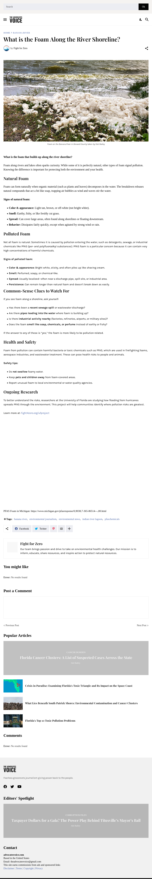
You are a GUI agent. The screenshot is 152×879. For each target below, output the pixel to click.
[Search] (71, 6)
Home (6, 33)
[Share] (147, 48)
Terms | (20, 868)
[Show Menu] (5, 20)
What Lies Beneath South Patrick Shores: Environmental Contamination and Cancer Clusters (81, 703)
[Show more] (69, 528)
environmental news (69, 519)
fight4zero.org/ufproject (35, 413)
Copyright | (29, 868)
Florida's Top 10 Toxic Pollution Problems (50, 720)
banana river (21, 33)
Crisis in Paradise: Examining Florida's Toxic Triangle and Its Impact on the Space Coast (78, 685)
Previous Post (12, 625)
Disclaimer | (9, 868)
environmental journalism (43, 519)
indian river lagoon (92, 519)
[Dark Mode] (140, 20)
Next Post (141, 625)
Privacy (39, 868)
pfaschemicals (112, 519)
